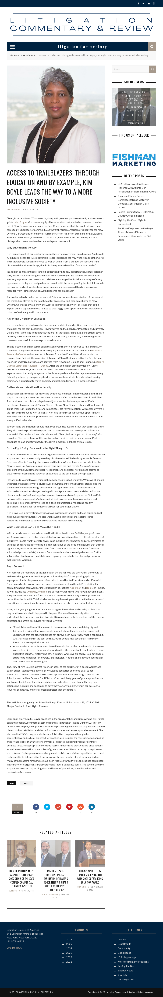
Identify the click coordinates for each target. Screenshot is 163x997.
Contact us (47, 992)
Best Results (124, 943)
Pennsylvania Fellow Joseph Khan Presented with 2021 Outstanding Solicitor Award (90, 876)
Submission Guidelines (27, 992)
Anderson (75, 587)
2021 (69, 961)
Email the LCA (14, 947)
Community (14, 891)
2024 (69, 948)
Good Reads (13, 209)
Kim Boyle (21, 222)
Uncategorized (50, 894)
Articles (122, 939)
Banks (90, 587)
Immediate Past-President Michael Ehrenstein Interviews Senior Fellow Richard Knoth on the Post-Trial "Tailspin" (55, 880)
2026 (69, 939)
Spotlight (123, 974)
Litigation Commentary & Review (120, 992)
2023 (69, 952)
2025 (69, 943)
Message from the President (133, 961)
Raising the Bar (126, 965)
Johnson (42, 591)
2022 (69, 957)
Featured (26, 783)
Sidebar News (125, 970)
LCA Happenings (127, 957)
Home (11, 992)
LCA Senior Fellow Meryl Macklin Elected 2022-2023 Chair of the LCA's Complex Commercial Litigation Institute (21, 878)
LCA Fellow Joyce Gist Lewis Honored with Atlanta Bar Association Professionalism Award (137, 187)
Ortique (31, 591)
